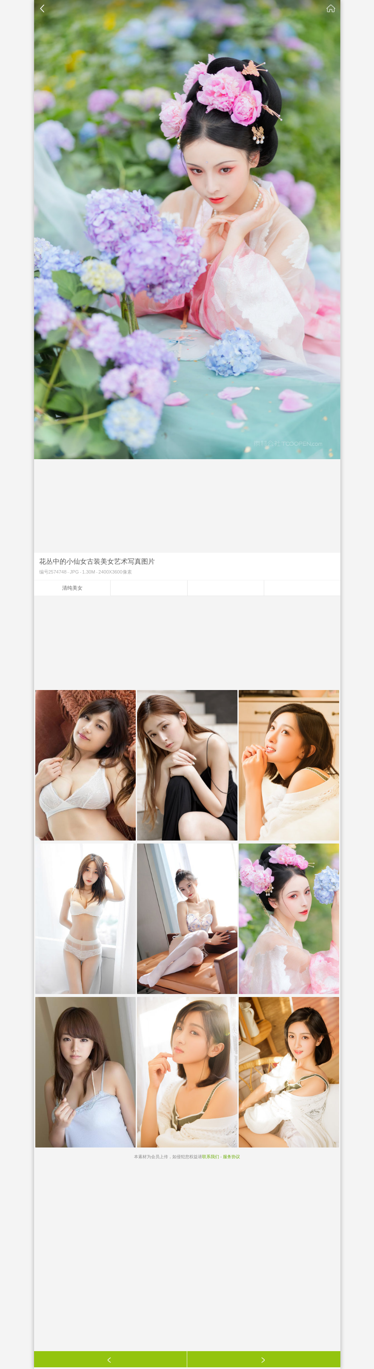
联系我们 (210, 1156)
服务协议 (231, 1156)
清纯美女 (72, 588)
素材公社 (331, 8)
